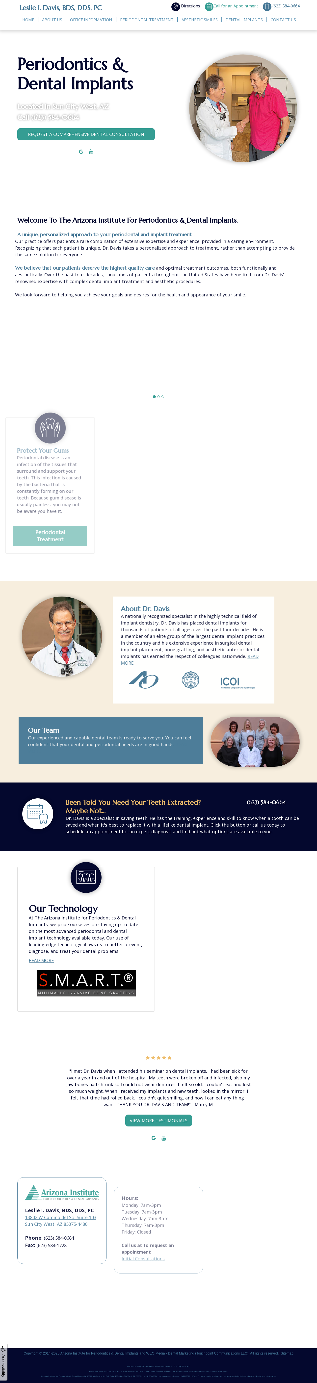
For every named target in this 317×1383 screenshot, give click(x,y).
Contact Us (283, 19)
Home (28, 19)
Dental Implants (244, 19)
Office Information (91, 19)
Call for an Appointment (231, 6)
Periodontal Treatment (147, 19)
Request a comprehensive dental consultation (86, 134)
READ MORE (41, 968)
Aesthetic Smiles (200, 19)
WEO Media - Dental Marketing (170, 1353)
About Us (52, 19)
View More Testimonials (158, 1120)
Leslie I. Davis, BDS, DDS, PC (60, 7)
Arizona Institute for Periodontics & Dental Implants (99, 1353)
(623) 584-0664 (55, 117)
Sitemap (287, 1353)
